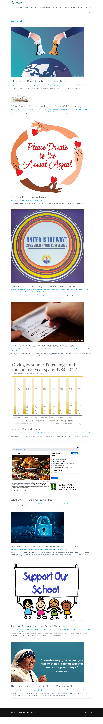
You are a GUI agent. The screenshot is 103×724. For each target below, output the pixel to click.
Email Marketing (32, 84)
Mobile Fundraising (83, 297)
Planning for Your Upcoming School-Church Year (46, 633)
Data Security (14, 557)
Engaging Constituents (44, 84)
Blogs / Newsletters (69, 7)
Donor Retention (22, 84)
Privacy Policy (88, 720)
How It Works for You (30, 7)
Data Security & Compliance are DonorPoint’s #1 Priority (50, 554)
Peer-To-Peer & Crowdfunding (27, 85)
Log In (89, 12)
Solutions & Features (44, 7)
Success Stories (57, 7)
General (85, 84)
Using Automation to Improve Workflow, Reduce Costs (49, 353)
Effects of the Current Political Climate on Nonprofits (48, 81)
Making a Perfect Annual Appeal (34, 201)
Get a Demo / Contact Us (84, 7)
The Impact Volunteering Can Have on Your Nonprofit (49, 693)
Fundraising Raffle (68, 84)
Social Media (39, 85)
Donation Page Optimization (19, 297)
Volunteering (47, 85)
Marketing (65, 637)
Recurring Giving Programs (23, 698)
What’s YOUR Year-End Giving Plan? (36, 507)
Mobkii (34, 720)
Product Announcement (23, 298)
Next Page (83, 709)
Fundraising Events (56, 84)
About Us (19, 7)
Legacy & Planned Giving (29, 436)
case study (14, 84)
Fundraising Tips (78, 84)
